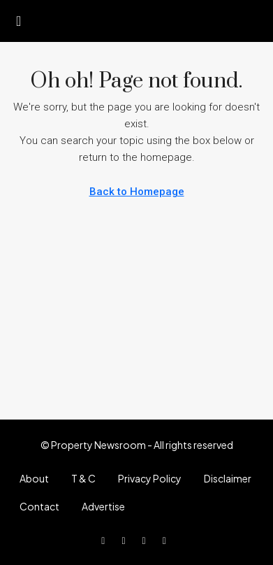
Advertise (103, 506)
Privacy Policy (150, 478)
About (34, 478)
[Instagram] (147, 540)
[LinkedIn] (167, 540)
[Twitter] (126, 540)
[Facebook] (105, 540)
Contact (39, 506)
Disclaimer (227, 478)
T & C (83, 478)
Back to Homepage (136, 191)
